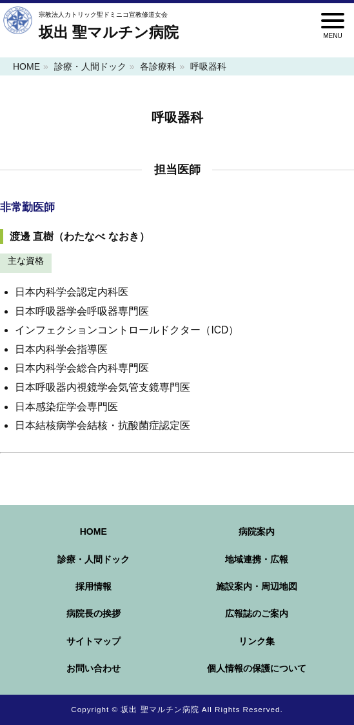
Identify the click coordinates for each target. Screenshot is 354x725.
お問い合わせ (93, 668)
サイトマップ (93, 641)
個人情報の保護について (256, 668)
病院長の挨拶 (93, 613)
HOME (26, 66)
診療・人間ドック (90, 66)
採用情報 (93, 586)
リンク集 (257, 641)
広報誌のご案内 (256, 613)
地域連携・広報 (256, 559)
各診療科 (158, 66)
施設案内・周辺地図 (256, 586)
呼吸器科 (208, 66)
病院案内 (257, 531)
